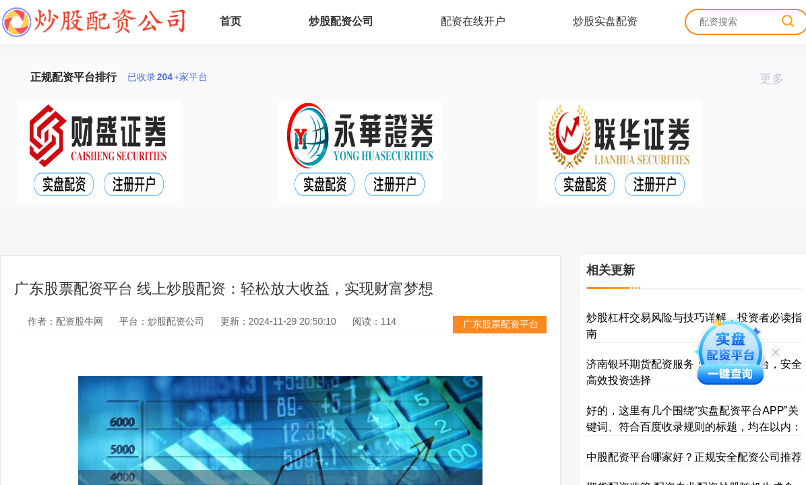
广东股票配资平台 (500, 324)
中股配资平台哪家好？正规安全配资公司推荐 (694, 457)
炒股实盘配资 (605, 21)
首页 (230, 21)
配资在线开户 (473, 21)
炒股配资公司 (341, 21)
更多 (777, 79)
